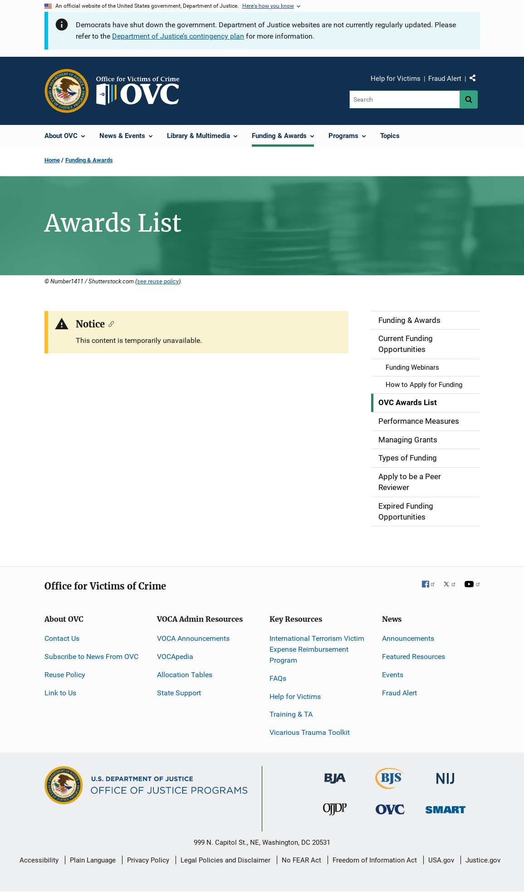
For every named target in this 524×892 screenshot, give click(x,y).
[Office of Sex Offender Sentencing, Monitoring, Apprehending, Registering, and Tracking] (445, 807)
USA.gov (441, 860)
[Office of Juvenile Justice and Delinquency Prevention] (335, 811)
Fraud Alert (444, 78)
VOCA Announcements (193, 638)
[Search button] (469, 99)
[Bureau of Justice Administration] (335, 774)
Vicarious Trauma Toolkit (309, 732)
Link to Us (60, 693)
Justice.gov (482, 860)
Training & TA (291, 714)
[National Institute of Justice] (445, 774)
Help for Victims (396, 78)
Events (392, 674)
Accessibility (39, 860)
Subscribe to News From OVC (91, 656)
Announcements (408, 638)
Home (52, 160)
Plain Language (93, 860)
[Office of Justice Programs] (66, 91)
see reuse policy (158, 281)
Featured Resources (413, 656)
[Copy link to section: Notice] (109, 323)
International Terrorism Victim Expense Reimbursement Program (316, 649)
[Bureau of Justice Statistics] (390, 785)
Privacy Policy (148, 860)
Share (476, 80)
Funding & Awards (89, 160)
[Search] (404, 99)
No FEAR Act (301, 860)
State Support (179, 693)
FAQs (277, 678)
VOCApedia (175, 656)
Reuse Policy (64, 674)
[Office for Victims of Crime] (390, 809)
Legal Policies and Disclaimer (225, 860)
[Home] (141, 90)
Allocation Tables (184, 674)
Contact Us (61, 638)
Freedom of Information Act (375, 860)
